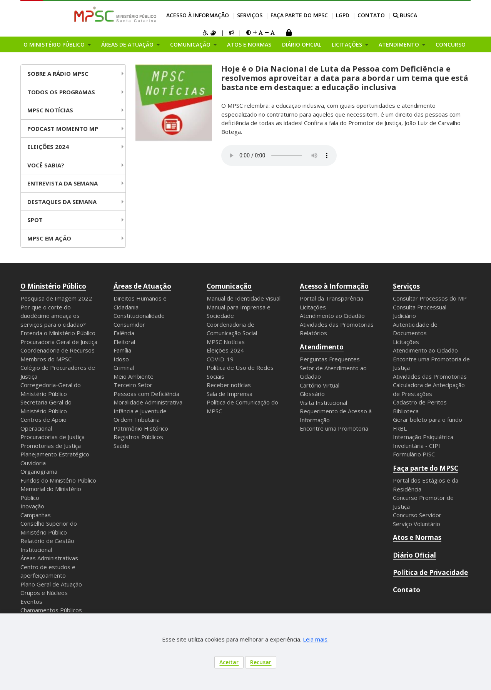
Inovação (32, 506)
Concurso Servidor (417, 515)
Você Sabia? (45, 165)
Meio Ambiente (134, 376)
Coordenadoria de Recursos (57, 350)
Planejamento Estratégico (54, 454)
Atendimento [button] (400, 44)
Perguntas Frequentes (330, 359)
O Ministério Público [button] (54, 44)
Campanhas (35, 515)
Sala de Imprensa (229, 394)
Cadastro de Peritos (420, 402)
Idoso (121, 359)
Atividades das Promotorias (337, 324)
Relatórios (313, 333)
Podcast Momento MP (62, 128)
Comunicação (229, 286)
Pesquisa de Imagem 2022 (56, 298)
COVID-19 (220, 359)
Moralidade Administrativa (148, 402)
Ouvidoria (33, 463)
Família (122, 350)
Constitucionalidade (139, 315)
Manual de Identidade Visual (244, 298)
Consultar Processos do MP (430, 298)
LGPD (342, 15)
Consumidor (129, 324)
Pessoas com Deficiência (146, 394)
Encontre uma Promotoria (334, 428)
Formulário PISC (414, 454)
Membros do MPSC (46, 359)
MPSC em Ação (49, 238)
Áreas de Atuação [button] (128, 44)
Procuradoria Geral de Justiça (58, 342)
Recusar (260, 662)
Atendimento (322, 346)
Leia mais (315, 639)
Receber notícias (229, 385)
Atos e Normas (249, 44)
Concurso (451, 44)
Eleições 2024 (48, 146)
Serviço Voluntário (416, 524)
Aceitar (229, 662)
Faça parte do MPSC (299, 15)
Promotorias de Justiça (50, 445)
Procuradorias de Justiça (52, 437)
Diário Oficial (301, 44)
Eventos (31, 601)
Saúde (122, 445)
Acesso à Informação (197, 15)
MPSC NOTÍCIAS (50, 110)
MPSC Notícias (226, 342)
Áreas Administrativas (49, 558)
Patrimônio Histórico (141, 428)
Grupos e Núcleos (44, 592)
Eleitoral (124, 342)
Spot (35, 220)
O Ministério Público (53, 286)
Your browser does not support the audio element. (279, 155)
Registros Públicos (138, 437)
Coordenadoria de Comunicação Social (232, 329)
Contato (371, 15)
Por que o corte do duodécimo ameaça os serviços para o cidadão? (53, 315)
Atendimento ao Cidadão (332, 315)
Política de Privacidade (430, 572)
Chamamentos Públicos (51, 610)
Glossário (312, 394)
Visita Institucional (323, 402)
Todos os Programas (61, 92)
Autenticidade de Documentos (415, 329)
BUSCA (405, 15)
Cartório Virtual (319, 385)
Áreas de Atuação (142, 286)
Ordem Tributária (137, 419)
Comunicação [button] (191, 44)
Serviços (249, 15)
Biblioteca (406, 411)
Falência (124, 333)
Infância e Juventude (140, 411)
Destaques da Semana (62, 201)
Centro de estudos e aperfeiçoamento (47, 571)
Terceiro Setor (133, 385)
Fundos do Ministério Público (58, 480)
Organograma (38, 471)
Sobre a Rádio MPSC (58, 73)
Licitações (313, 307)
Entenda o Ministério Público (57, 333)
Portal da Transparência (331, 298)
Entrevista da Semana (62, 183)
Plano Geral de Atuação (51, 584)
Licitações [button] (348, 44)
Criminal (124, 367)
